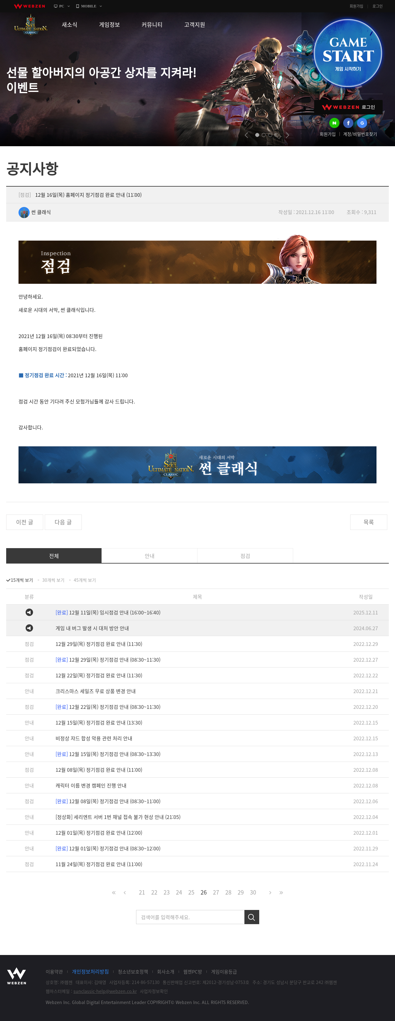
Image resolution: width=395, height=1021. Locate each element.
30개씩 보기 (53, 580)
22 (154, 892)
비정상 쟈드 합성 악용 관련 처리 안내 (94, 738)
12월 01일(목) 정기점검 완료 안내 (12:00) (99, 832)
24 (179, 892)
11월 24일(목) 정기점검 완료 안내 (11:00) (99, 864)
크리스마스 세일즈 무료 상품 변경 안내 (96, 691)
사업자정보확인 (154, 991)
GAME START (347, 53)
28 (228, 892)
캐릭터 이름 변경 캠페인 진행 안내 (91, 785)
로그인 (377, 6)
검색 (251, 917)
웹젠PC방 (192, 971)
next (287, 135)
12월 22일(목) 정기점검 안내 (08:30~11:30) (108, 706)
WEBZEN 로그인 (348, 107)
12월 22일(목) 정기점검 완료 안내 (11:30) (99, 675)
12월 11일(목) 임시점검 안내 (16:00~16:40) (108, 612)
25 (191, 892)
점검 (245, 556)
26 (204, 892)
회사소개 (165, 971)
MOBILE (88, 6)
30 (253, 892)
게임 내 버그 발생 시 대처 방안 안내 (92, 628)
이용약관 (54, 971)
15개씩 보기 (22, 580)
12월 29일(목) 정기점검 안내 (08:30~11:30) (108, 659)
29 (241, 892)
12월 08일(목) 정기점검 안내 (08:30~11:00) (108, 801)
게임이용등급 (224, 971)
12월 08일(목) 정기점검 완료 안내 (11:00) (99, 769)
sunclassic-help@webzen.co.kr (105, 991)
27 (216, 892)
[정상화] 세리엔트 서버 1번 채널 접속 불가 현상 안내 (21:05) (118, 817)
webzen (29, 6)
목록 (369, 522)
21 (142, 892)
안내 (150, 556)
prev (246, 135)
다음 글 (63, 522)
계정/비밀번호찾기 (360, 133)
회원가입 (356, 6)
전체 (54, 556)
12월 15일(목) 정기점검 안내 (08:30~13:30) (108, 754)
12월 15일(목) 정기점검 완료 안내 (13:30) (99, 722)
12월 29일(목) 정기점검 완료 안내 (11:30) (99, 643)
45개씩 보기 (85, 580)
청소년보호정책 (133, 971)
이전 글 (24, 522)
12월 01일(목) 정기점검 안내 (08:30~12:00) (108, 848)
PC (61, 6)
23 (167, 892)
